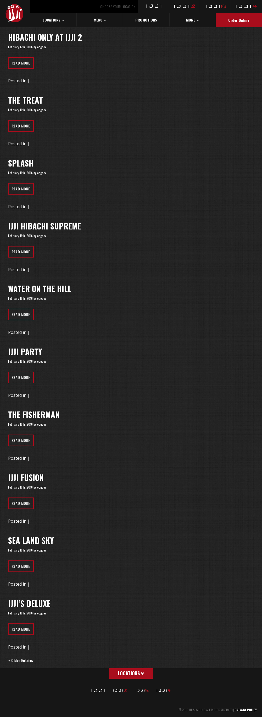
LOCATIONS (53, 20)
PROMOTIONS (146, 20)
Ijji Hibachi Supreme (44, 226)
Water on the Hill (39, 289)
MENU (100, 20)
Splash (21, 163)
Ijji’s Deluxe (29, 603)
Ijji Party (25, 351)
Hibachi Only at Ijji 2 (45, 37)
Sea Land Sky (31, 540)
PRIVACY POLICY (246, 710)
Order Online (238, 20)
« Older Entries (20, 660)
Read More (21, 63)
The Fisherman (34, 414)
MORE (192, 20)
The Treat (25, 100)
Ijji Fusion (26, 477)
